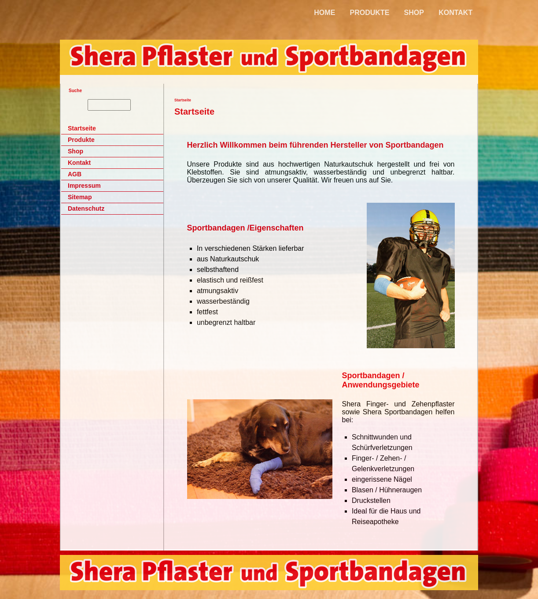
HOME (324, 12)
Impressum (84, 185)
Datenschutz (86, 208)
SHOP (414, 12)
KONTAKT (455, 12)
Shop (75, 151)
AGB (74, 174)
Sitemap (80, 197)
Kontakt (79, 162)
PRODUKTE (370, 12)
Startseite (82, 128)
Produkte (81, 139)
